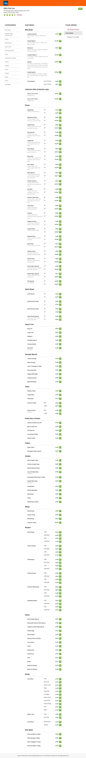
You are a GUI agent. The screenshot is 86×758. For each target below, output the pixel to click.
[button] (60, 34)
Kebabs (7, 65)
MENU (78, 3)
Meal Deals (8, 30)
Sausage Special (9, 50)
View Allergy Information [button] (73, 29)
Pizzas (6, 39)
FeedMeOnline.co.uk (37, 755)
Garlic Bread (8, 43)
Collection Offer (13, 34)
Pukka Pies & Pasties (10, 58)
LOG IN (59, 3)
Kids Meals (8, 84)
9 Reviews (19, 14)
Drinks (6, 80)
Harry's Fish (8, 46)
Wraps (6, 69)
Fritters (7, 62)
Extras (6, 77)
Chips (6, 54)
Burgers (7, 73)
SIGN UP (69, 3)
